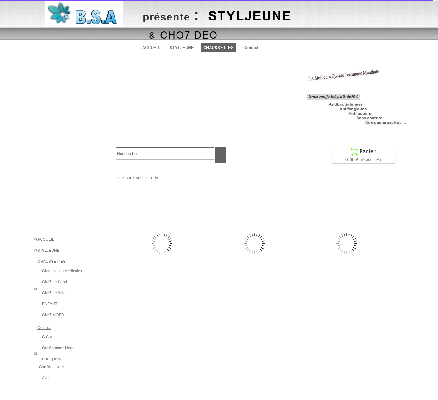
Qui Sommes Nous (58, 348)
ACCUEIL (151, 47)
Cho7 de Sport (54, 281)
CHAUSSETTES (218, 47)
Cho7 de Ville (53, 292)
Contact (250, 47)
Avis (45, 377)
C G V (47, 337)
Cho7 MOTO (53, 315)
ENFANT (49, 303)
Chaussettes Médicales (62, 270)
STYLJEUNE (182, 47)
